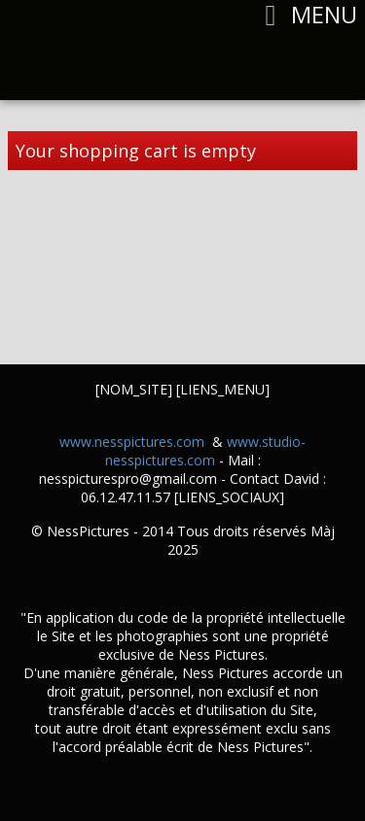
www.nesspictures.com (131, 441)
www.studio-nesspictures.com (206, 450)
